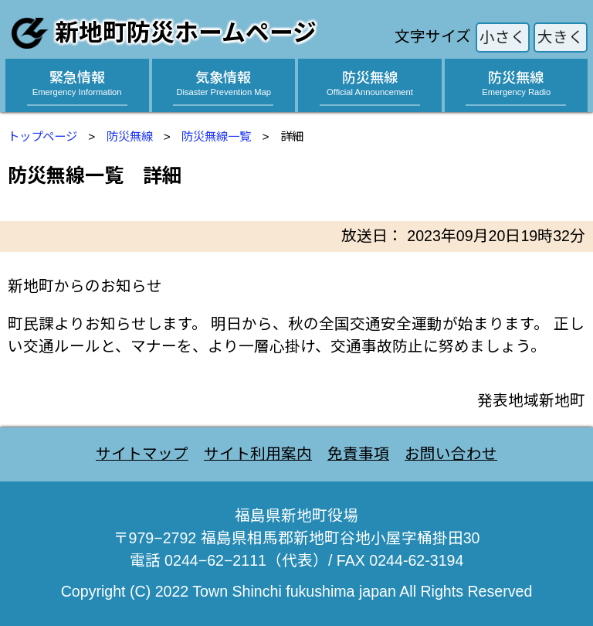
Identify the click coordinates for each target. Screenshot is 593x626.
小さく (502, 37)
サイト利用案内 (258, 453)
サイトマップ (142, 453)
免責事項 (358, 453)
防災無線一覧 (216, 136)
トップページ (42, 136)
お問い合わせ (451, 453)
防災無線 (130, 136)
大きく (560, 37)
